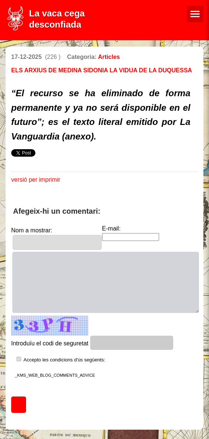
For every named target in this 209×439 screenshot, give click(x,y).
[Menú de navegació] (195, 14)
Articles (109, 57)
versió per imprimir (35, 179)
